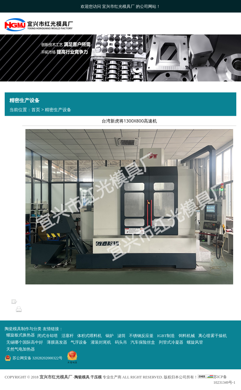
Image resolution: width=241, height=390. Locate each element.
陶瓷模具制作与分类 (23, 328)
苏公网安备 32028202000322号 (37, 358)
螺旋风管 (195, 342)
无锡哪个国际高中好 (24, 342)
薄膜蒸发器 (57, 342)
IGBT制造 (166, 335)
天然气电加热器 (20, 349)
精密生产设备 (58, 109)
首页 (35, 109)
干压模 (96, 377)
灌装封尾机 (101, 342)
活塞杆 (68, 335)
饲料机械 (187, 335)
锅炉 (109, 335)
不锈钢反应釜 (141, 335)
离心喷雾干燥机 (212, 335)
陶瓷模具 (81, 377)
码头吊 (121, 342)
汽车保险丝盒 (143, 342)
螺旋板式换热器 (20, 335)
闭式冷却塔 (47, 335)
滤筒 (121, 335)
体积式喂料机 (89, 335)
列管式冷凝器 (171, 342)
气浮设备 (79, 342)
